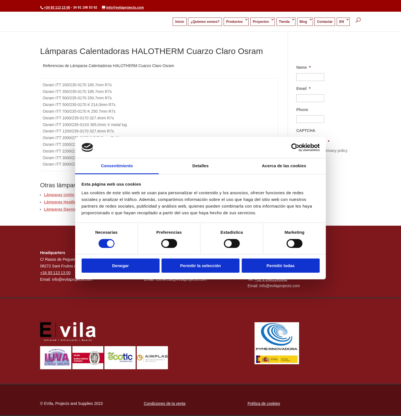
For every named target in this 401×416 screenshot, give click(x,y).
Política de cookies (264, 403)
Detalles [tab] (200, 165)
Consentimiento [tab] (117, 165)
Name (303, 67)
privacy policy (336, 150)
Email (303, 88)
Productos (234, 22)
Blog (303, 22)
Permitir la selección (200, 265)
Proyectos (261, 22)
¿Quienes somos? (204, 22)
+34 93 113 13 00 (57, 7)
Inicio (179, 22)
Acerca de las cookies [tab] (284, 165)
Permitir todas (280, 265)
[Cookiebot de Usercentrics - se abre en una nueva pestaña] (295, 147)
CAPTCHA (305, 130)
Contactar (324, 22)
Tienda (284, 22)
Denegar (120, 265)
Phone (302, 109)
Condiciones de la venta (164, 403)
